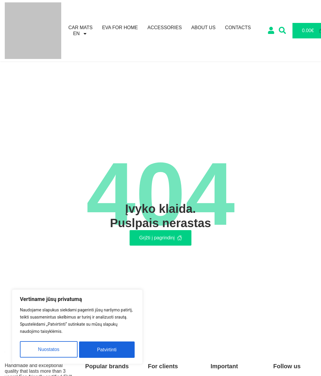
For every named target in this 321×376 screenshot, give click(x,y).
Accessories (164, 27)
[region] (77, 327)
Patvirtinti (107, 349)
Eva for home (120, 27)
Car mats (80, 27)
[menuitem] (80, 34)
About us (203, 27)
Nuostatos (48, 349)
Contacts (238, 27)
